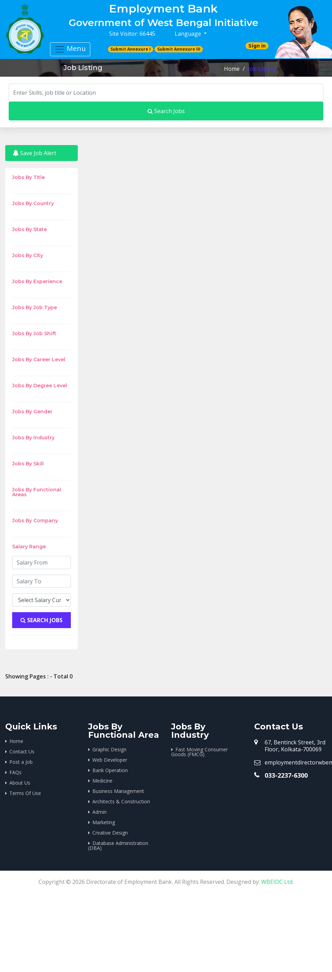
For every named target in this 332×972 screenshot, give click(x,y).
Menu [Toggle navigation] (70, 49)
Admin (99, 812)
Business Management (118, 791)
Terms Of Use (25, 793)
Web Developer (109, 760)
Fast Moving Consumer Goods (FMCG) (199, 752)
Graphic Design (109, 749)
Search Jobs (166, 111)
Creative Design (110, 832)
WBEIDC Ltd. (277, 882)
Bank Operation (110, 770)
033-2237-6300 (286, 775)
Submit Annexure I (130, 49)
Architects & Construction (121, 801)
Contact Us (21, 751)
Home (232, 68)
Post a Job (21, 762)
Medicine (102, 780)
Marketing (103, 822)
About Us (19, 782)
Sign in (257, 46)
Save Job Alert (34, 153)
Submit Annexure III (178, 49)
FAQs (15, 772)
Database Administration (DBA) (118, 845)
